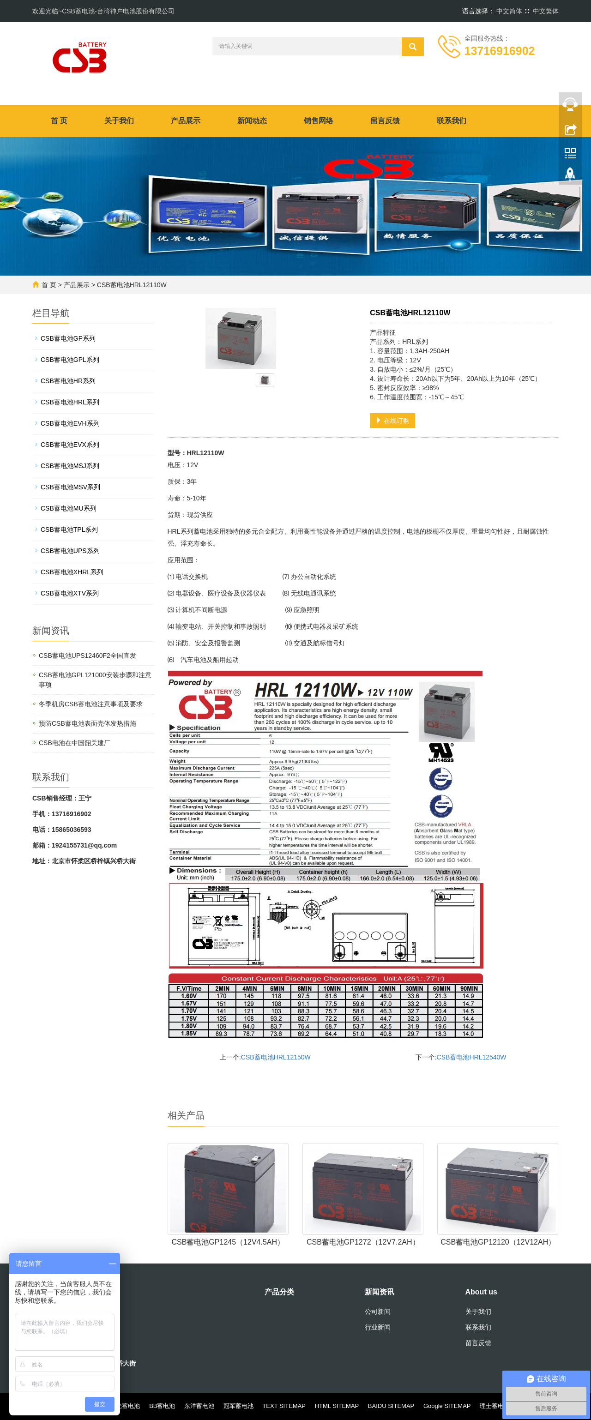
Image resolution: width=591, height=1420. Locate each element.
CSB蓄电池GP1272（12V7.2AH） (363, 1242)
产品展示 (185, 121)
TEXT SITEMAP (284, 1405)
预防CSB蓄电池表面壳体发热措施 (87, 723)
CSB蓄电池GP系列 (68, 338)
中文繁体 (546, 11)
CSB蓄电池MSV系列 (70, 487)
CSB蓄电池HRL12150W (276, 1057)
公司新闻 (378, 1311)
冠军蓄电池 (238, 1405)
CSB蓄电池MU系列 (68, 508)
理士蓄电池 (495, 1405)
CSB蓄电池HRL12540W (472, 1057)
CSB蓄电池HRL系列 (70, 402)
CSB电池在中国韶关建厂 (74, 742)
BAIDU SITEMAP (391, 1405)
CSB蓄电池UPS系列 (70, 550)
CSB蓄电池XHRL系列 (72, 572)
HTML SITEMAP (337, 1405)
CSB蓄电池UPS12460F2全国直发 (87, 655)
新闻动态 (252, 121)
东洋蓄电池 (199, 1405)
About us (481, 1292)
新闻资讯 (379, 1292)
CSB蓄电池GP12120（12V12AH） (497, 1242)
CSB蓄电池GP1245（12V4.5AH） (227, 1242)
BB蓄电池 (162, 1405)
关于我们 (119, 121)
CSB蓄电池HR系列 (68, 381)
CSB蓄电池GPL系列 (70, 359)
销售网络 (318, 121)
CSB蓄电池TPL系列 (69, 529)
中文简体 (509, 11)
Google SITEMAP (447, 1405)
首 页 (59, 121)
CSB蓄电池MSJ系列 (70, 465)
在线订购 (392, 420)
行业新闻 (378, 1327)
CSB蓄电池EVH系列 (70, 423)
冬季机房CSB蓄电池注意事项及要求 (91, 704)
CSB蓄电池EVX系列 (70, 444)
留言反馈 (385, 121)
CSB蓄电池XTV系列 (70, 593)
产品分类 (279, 1292)
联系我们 (451, 121)
